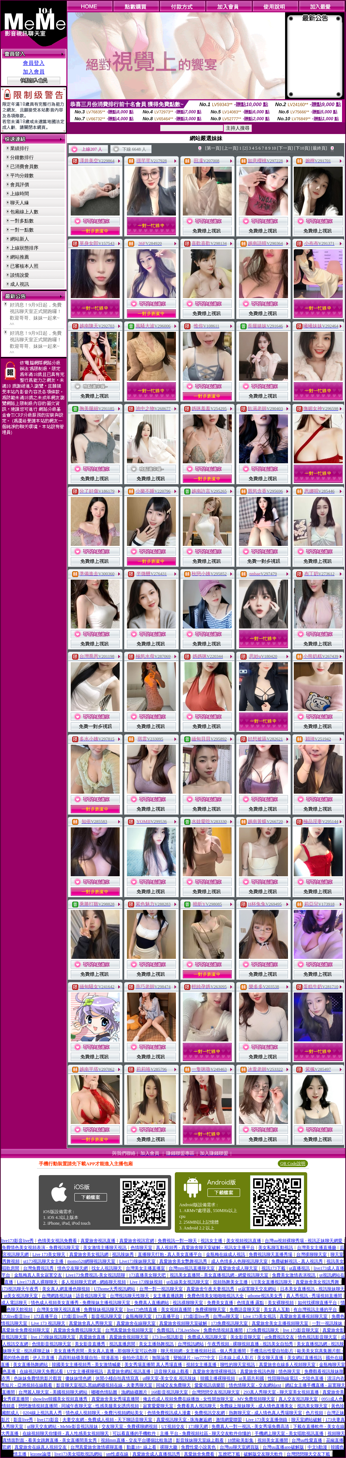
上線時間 (19, 193)
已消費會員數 (24, 166)
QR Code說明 (292, 1163)
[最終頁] (319, 148)
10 (274, 148)
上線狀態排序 (24, 248)
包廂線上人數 (24, 211)
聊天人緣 (19, 202)
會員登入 (34, 63)
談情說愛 (19, 275)
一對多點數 (22, 220)
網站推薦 (19, 257)
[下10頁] (302, 148)
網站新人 (19, 239)
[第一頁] (213, 148)
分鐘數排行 (22, 157)
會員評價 (19, 184)
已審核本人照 (24, 266)
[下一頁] (285, 148)
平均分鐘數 (22, 175)
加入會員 (34, 72)
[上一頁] (230, 148)
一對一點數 (22, 230)
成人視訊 (19, 284)
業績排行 (19, 148)
